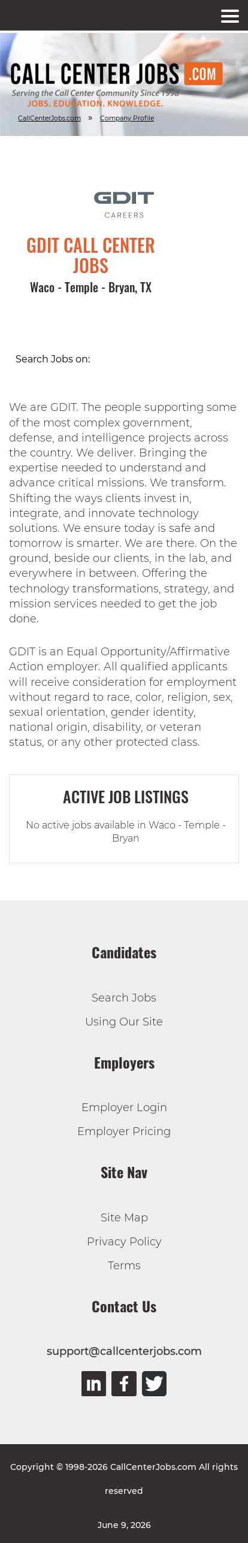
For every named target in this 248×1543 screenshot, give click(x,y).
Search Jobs (124, 998)
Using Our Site (124, 1021)
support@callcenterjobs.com (124, 1351)
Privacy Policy (124, 1241)
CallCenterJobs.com (49, 118)
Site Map (124, 1217)
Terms (124, 1265)
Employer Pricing (124, 1131)
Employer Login (124, 1107)
